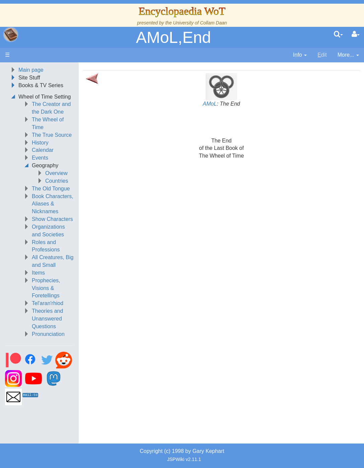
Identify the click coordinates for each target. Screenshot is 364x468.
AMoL (210, 104)
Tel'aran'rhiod (47, 303)
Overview (56, 173)
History (40, 142)
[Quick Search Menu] (338, 34)
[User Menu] (355, 34)
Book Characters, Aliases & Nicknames (52, 204)
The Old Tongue (51, 188)
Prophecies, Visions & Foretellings (46, 288)
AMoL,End (173, 37)
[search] (338, 34)
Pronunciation (48, 334)
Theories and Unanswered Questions (47, 318)
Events (40, 158)
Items (38, 273)
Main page (31, 70)
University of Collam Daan (200, 22)
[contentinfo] (300, 55)
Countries (56, 181)
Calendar (43, 150)
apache (10, 34)
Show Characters (52, 219)
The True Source (52, 135)
